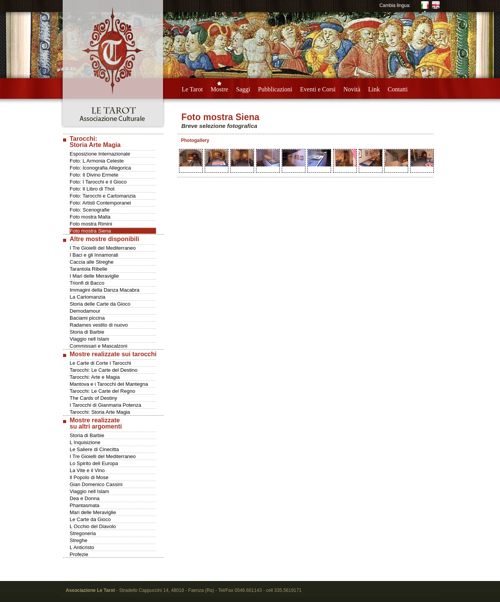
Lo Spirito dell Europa (94, 463)
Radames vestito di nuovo (99, 325)
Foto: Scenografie (90, 210)
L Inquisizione (85, 442)
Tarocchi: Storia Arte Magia (100, 412)
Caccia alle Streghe (92, 262)
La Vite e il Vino (87, 470)
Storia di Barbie (87, 332)
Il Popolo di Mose (89, 477)
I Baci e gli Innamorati (94, 255)
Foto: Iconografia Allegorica (100, 168)
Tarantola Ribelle (88, 269)
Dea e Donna (85, 498)
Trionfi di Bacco (87, 283)
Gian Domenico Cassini (96, 484)
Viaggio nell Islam (89, 339)
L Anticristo (82, 547)
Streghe (79, 540)
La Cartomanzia (87, 297)
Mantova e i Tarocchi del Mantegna (109, 384)
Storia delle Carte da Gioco (100, 304)
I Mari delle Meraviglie (94, 276)
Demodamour (85, 311)
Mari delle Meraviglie (93, 512)
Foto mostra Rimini (91, 224)
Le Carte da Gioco (90, 519)
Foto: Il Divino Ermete (94, 175)
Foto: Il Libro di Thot (92, 189)
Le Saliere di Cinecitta (94, 449)
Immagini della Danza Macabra (104, 290)
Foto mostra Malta (90, 217)
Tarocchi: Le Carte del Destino (103, 370)
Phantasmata (85, 505)
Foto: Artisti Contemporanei (100, 203)
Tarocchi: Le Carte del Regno (102, 391)
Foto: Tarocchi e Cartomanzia (103, 196)
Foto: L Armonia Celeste (97, 161)
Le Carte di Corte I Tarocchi (100, 363)
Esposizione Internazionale (100, 154)
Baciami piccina (87, 318)
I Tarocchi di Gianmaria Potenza (105, 405)
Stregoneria (83, 533)
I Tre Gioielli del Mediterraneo (103, 248)
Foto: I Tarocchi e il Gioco (98, 182)
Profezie (79, 554)
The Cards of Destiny (93, 398)
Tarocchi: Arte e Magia (95, 377)
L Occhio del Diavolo (93, 526)
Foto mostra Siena (90, 231)
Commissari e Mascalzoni (98, 346)
